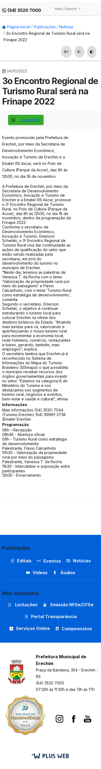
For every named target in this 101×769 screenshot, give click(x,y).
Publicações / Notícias (53, 27)
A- (79, 51)
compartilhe (26, 119)
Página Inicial (16, 27)
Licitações (22, 604)
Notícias (79, 560)
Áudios (64, 572)
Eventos (52, 561)
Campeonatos (77, 628)
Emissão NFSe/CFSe (68, 604)
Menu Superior (66, 9)
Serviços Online (29, 628)
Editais (21, 560)
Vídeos (36, 572)
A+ (66, 51)
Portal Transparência (51, 616)
